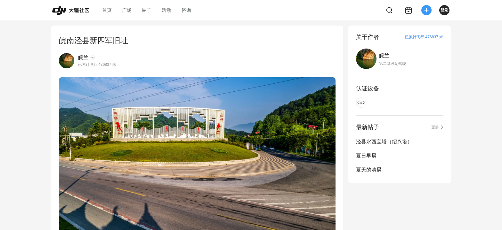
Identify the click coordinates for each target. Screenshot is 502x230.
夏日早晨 (366, 155)
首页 (107, 10)
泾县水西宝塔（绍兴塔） (384, 141)
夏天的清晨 (369, 169)
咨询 (186, 10)
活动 (166, 10)
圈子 (146, 10)
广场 (127, 10)
